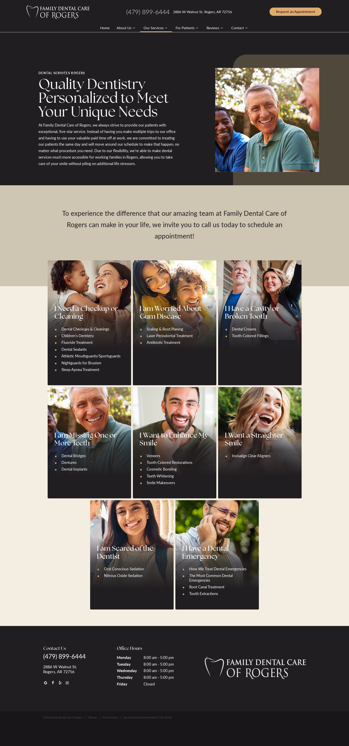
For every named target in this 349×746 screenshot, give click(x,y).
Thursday (125, 677)
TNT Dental (165, 717)
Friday (122, 683)
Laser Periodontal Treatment (170, 335)
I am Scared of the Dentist (125, 552)
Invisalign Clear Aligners (251, 455)
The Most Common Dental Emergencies (211, 577)
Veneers (153, 455)
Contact (240, 28)
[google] (45, 682)
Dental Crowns (244, 328)
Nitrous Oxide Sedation (123, 575)
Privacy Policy (110, 717)
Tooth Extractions (203, 593)
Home (105, 27)
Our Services (156, 28)
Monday (124, 657)
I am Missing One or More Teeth (85, 438)
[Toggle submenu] (134, 28)
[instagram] (67, 682)
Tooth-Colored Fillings (250, 335)
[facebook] (52, 682)
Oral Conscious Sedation (124, 568)
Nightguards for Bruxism (81, 362)
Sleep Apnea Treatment (80, 369)
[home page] (57, 11)
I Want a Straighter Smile (254, 438)
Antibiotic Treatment (163, 342)
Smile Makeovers (161, 482)
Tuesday (124, 663)
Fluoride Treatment (77, 342)
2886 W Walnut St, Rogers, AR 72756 (202, 11)
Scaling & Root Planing (165, 328)
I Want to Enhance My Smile (174, 438)
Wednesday (127, 670)
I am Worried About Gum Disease (170, 312)
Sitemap (92, 717)
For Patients (187, 28)
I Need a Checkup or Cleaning (86, 312)
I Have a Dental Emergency (205, 552)
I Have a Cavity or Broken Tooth (252, 312)
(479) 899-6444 (148, 12)
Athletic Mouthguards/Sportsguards (90, 355)
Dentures (69, 462)
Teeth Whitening (160, 475)
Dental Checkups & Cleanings (85, 328)
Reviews (215, 28)
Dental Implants (74, 468)
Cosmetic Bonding (162, 468)
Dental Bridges (73, 455)
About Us (126, 28)
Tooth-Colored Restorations (169, 462)
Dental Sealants (74, 349)
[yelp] (60, 682)
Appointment (295, 11)
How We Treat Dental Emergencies (217, 568)
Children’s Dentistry (77, 335)
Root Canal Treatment (206, 586)
